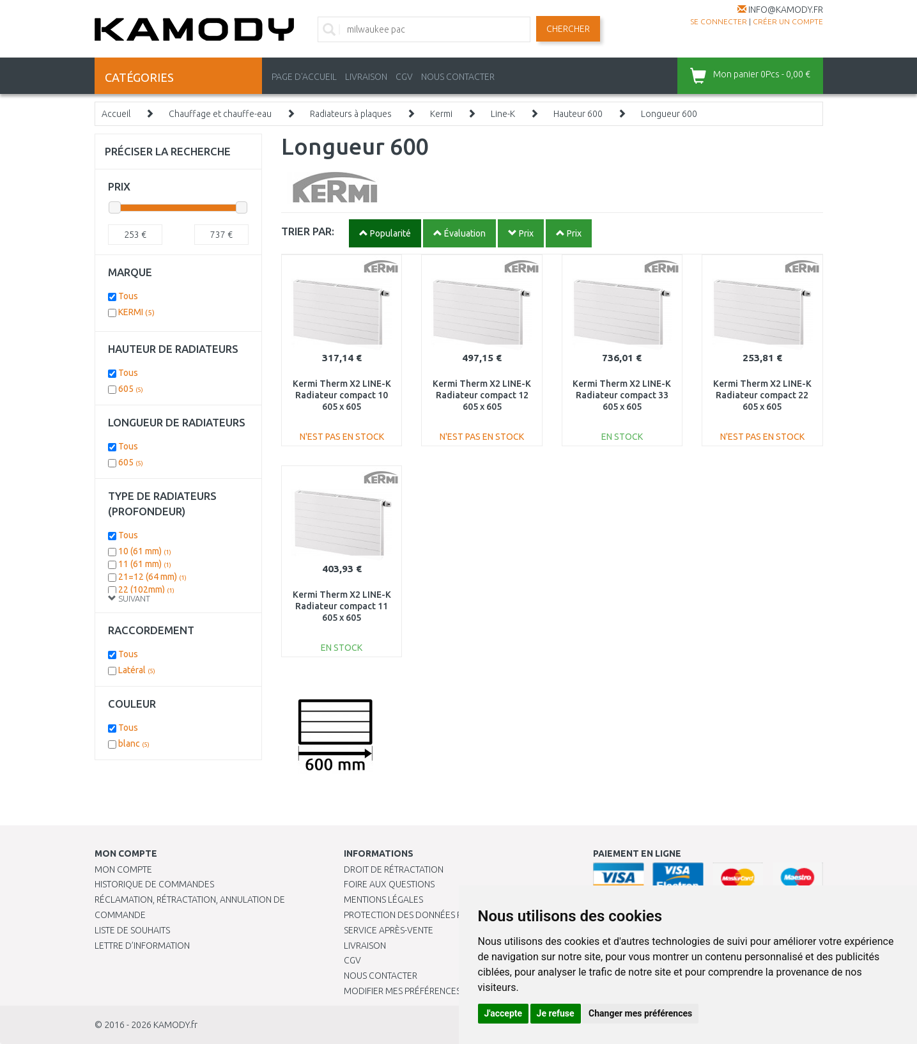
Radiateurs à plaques (351, 114)
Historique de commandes (154, 884)
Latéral (136, 670)
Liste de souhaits (132, 930)
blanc (134, 743)
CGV (404, 77)
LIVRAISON (366, 77)
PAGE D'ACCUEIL (304, 77)
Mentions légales (383, 899)
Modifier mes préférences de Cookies (428, 991)
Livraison (365, 945)
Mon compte (123, 869)
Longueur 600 (669, 114)
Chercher (568, 29)
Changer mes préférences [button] (640, 1013)
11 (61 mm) (144, 564)
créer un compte (788, 21)
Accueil (116, 114)
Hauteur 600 (578, 114)
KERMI (136, 312)
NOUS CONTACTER (458, 77)
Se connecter (718, 21)
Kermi (441, 114)
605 (130, 389)
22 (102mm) (146, 589)
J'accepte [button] (503, 1013)
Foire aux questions (389, 884)
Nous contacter (380, 975)
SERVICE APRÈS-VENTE (388, 930)
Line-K (503, 114)
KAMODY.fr (175, 1025)
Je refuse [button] (555, 1013)
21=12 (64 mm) (152, 577)
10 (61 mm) (144, 551)
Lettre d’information (142, 945)
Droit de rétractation (393, 869)
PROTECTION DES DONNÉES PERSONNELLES (431, 915)
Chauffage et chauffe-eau (220, 114)
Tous (128, 296)
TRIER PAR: (307, 231)
